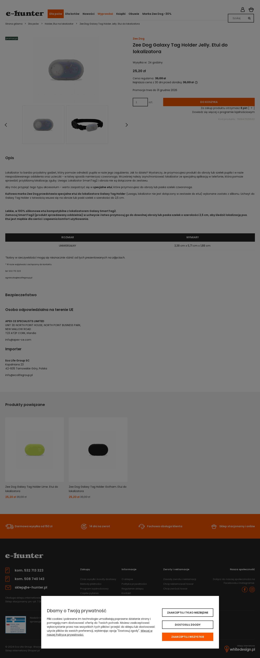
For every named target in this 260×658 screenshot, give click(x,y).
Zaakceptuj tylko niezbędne (187, 612)
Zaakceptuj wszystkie (187, 637)
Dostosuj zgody (187, 625)
